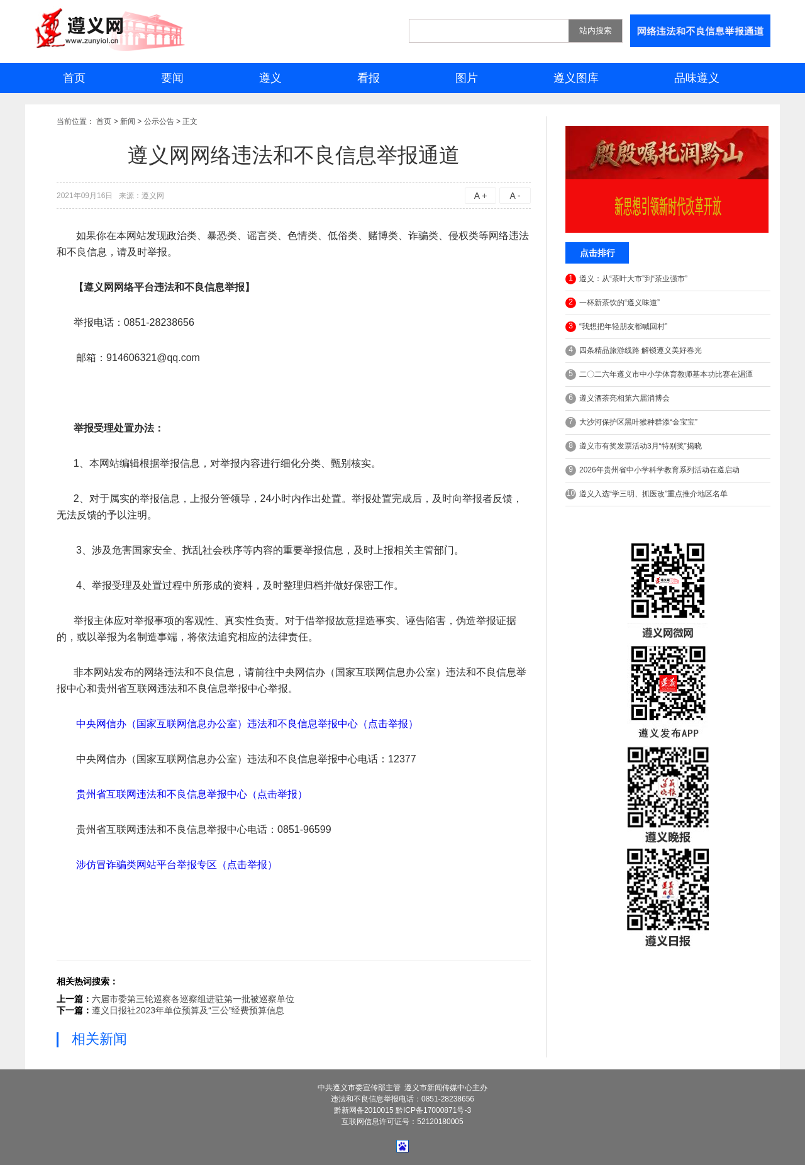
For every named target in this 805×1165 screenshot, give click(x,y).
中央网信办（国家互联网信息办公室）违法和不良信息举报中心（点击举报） (247, 723)
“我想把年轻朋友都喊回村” (616, 326)
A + (480, 196)
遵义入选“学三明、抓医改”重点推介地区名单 (646, 494)
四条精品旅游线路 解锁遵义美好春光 (633, 350)
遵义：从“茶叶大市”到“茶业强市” (626, 279)
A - (514, 196)
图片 (466, 78)
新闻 (127, 121)
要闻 (172, 78)
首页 (74, 78)
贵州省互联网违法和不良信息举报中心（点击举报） (192, 794)
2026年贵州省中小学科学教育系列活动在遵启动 (652, 470)
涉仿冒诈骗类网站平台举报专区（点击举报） (176, 864)
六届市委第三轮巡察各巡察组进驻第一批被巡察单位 (193, 999)
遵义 (270, 78)
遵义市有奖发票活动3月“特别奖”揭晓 (633, 446)
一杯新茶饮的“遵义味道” (612, 303)
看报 (368, 78)
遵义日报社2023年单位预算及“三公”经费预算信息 (188, 1010)
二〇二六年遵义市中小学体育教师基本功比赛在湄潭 (659, 374)
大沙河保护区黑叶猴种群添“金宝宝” (631, 422)
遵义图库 (576, 78)
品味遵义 (696, 78)
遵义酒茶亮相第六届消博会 (617, 398)
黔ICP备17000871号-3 (433, 1110)
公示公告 (159, 121)
